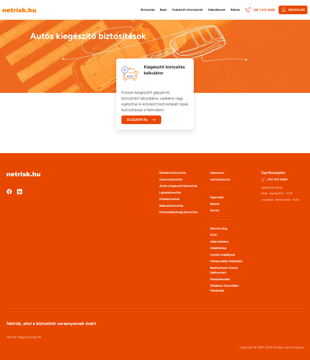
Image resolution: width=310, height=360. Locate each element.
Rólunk (215, 204)
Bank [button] (163, 10)
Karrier (214, 210)
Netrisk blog (218, 228)
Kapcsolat (217, 197)
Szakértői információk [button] (187, 10)
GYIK (213, 235)
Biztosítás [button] (148, 10)
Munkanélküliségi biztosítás (178, 212)
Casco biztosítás (170, 179)
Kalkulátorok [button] (216, 10)
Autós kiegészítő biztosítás (178, 186)
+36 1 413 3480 (260, 9)
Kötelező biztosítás (172, 173)
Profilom (293, 9)
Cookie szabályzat (222, 255)
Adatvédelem (219, 241)
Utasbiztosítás (169, 199)
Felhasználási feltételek (226, 261)
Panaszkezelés (220, 279)
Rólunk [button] (235, 10)
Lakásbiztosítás (170, 192)
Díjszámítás (141, 119)
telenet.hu (217, 173)
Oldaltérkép (218, 248)
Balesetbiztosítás (171, 206)
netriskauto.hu (220, 179)
